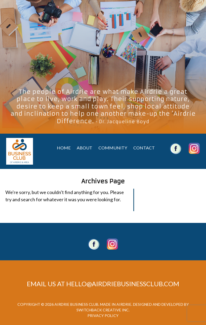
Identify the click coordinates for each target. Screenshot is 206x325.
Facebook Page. (94, 244)
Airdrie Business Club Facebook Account (175, 148)
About (84, 147)
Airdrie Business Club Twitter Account (194, 148)
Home (64, 147)
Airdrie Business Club (19, 151)
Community (112, 147)
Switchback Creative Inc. (103, 310)
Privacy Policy (103, 315)
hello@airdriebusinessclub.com (122, 284)
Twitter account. (112, 244)
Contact (144, 147)
